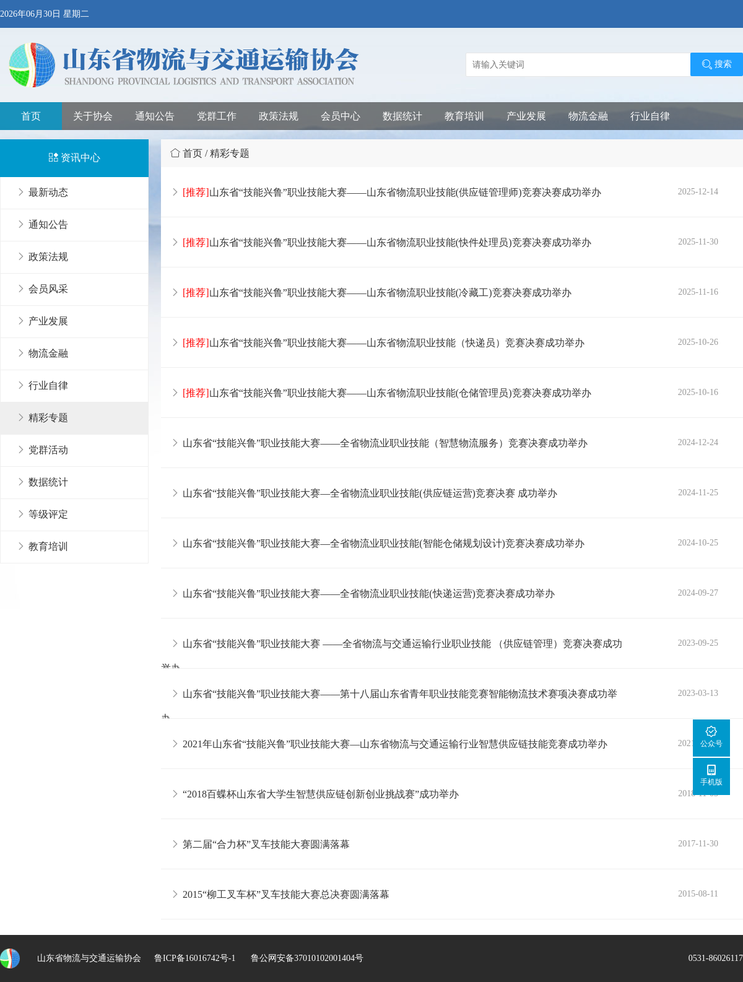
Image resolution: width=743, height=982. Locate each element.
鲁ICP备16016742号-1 (194, 958)
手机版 (711, 774)
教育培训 (464, 116)
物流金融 (588, 116)
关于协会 (93, 116)
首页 (31, 116)
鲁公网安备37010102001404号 (305, 958)
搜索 (717, 64)
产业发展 (526, 116)
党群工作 (217, 116)
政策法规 (278, 116)
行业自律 (650, 116)
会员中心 (340, 116)
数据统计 (402, 116)
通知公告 (155, 116)
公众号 (711, 736)
